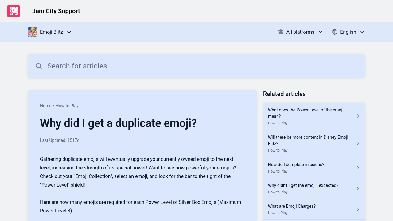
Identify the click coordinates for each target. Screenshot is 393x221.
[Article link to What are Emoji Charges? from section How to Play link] (314, 209)
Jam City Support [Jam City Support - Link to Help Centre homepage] (56, 11)
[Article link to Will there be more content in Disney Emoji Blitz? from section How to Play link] (314, 143)
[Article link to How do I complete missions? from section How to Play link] (314, 167)
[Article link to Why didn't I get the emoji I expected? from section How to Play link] (314, 188)
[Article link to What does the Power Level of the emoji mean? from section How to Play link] (314, 116)
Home (46, 105)
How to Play (67, 105)
